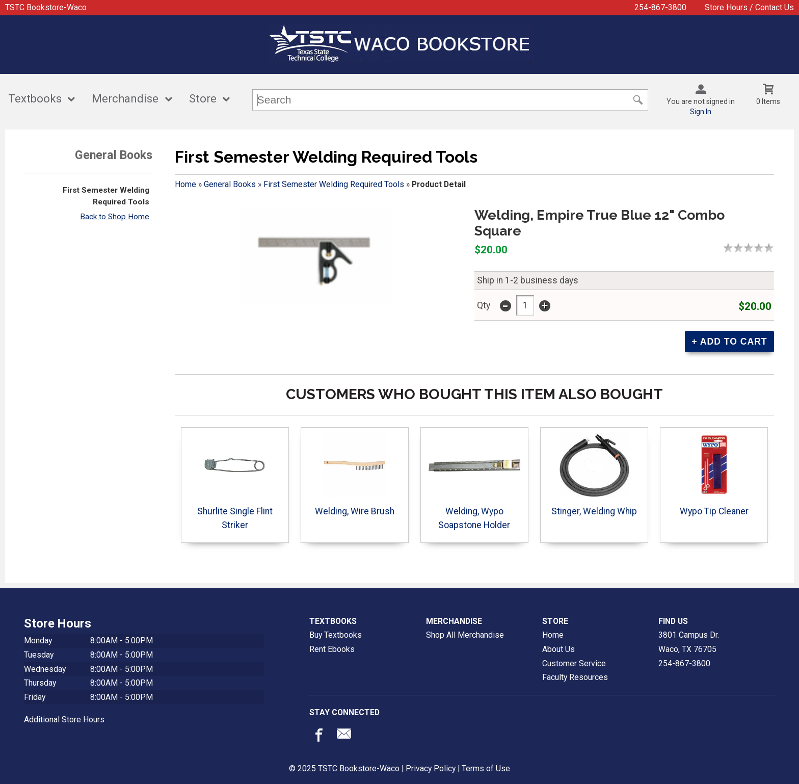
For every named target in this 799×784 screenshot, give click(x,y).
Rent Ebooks (332, 649)
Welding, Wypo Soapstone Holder (474, 481)
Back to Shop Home (114, 216)
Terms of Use (486, 768)
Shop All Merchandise (465, 635)
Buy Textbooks (335, 635)
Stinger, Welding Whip (594, 474)
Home (185, 184)
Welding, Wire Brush (354, 474)
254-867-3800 (660, 7)
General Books (230, 184)
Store (203, 98)
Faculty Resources (575, 677)
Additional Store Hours (64, 719)
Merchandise (125, 98)
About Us (558, 649)
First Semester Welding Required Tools (333, 184)
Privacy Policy (431, 768)
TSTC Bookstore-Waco (46, 7)
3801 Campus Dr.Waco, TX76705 (688, 642)
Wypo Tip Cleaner (714, 474)
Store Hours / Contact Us (749, 7)
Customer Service (574, 663)
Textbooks (35, 98)
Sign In (700, 112)
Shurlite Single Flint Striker (235, 481)
